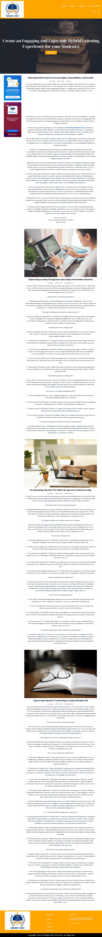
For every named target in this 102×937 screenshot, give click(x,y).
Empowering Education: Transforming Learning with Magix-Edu (60, 700)
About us (72, 6)
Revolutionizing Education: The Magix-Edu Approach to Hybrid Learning (60, 490)
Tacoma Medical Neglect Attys (74, 128)
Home (64, 6)
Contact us (82, 6)
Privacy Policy (94, 6)
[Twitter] (95, 11)
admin (53, 81)
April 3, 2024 (58, 283)
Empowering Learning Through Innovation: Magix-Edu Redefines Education (61, 279)
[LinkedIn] (98, 11)
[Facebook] (91, 11)
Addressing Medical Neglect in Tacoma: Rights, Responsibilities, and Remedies (60, 78)
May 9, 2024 (60, 81)
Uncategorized (68, 283)
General (68, 81)
